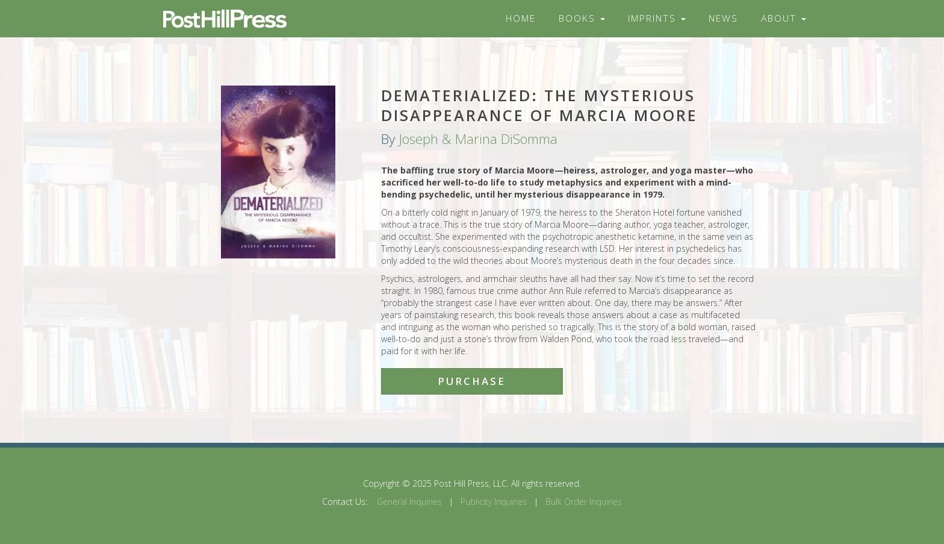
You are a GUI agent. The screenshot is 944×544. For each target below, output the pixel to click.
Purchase (472, 381)
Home (521, 18)
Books (582, 18)
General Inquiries (409, 501)
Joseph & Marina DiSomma (478, 139)
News (723, 18)
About (783, 18)
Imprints (657, 18)
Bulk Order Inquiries (583, 501)
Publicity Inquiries (494, 501)
